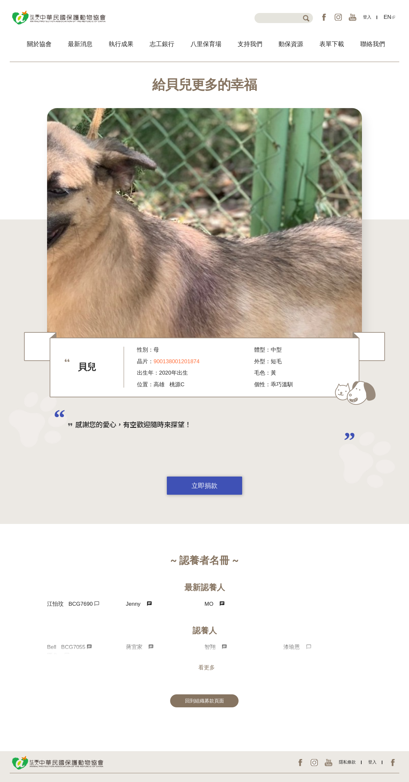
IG (338, 17)
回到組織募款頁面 (204, 700)
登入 (367, 17)
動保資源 (291, 44)
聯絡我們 (372, 44)
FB (323, 17)
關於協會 (39, 44)
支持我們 (250, 44)
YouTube (352, 17)
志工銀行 (162, 44)
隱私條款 (347, 762)
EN (389, 17)
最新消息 (80, 44)
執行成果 (121, 44)
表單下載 (331, 44)
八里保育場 (206, 44)
